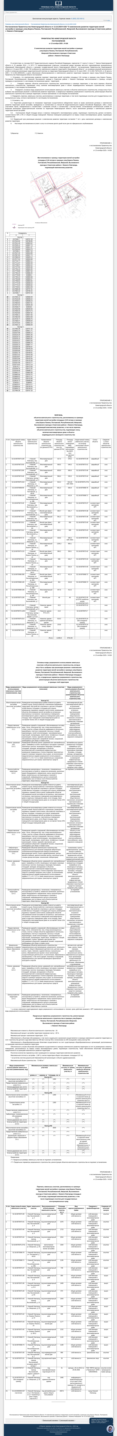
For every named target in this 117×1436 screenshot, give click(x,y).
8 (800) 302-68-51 (77, 19)
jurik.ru (108, 20)
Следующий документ (66, 1420)
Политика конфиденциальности (58, 1432)
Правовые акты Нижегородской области (17, 24)
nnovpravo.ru (58, 1433)
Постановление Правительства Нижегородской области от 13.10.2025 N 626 (53, 24)
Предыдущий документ (50, 1420)
